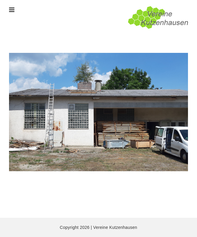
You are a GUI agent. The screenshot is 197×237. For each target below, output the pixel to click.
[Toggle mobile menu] (12, 10)
